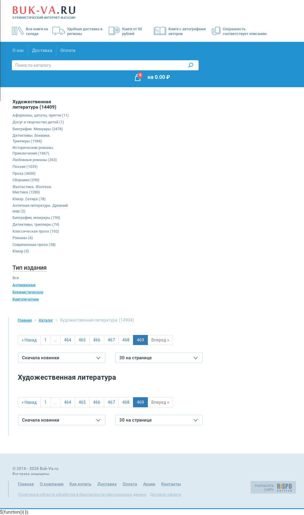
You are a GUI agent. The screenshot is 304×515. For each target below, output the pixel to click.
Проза (24, 173)
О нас (18, 50)
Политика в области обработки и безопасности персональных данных (82, 494)
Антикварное (24, 285)
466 (96, 340)
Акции (149, 483)
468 (125, 340)
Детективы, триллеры (35, 224)
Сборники (25, 180)
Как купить (80, 483)
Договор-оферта (165, 494)
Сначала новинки (61, 357)
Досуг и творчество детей (38, 122)
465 (82, 340)
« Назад (29, 340)
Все (15, 278)
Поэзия (25, 166)
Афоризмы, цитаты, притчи (40, 115)
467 (111, 340)
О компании (52, 483)
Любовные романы (34, 160)
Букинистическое (27, 292)
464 (67, 340)
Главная (25, 320)
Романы (22, 238)
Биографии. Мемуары (37, 129)
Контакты (171, 483)
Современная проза (34, 244)
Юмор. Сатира (29, 199)
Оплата (67, 50)
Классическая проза (35, 231)
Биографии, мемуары (36, 217)
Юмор (20, 251)
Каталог (46, 320)
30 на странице (158, 357)
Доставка (42, 50)
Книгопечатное (25, 299)
